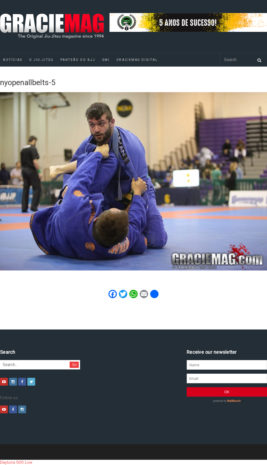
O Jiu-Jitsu (41, 60)
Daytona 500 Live (16, 462)
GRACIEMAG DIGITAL (137, 60)
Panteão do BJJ (77, 60)
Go (74, 365)
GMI (106, 60)
